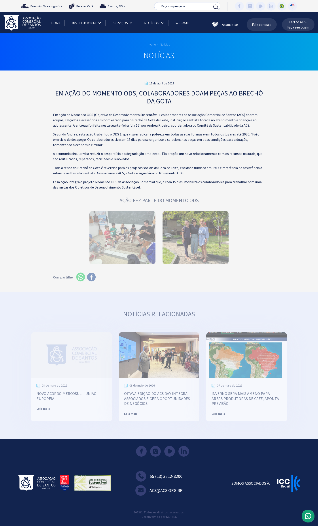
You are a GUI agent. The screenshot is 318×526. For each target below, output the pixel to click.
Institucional (87, 23)
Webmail (183, 23)
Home (56, 23)
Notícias (154, 23)
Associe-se (225, 24)
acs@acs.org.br (159, 490)
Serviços (123, 23)
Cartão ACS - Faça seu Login (298, 24)
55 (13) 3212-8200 (159, 476)
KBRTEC (171, 517)
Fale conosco (261, 24)
